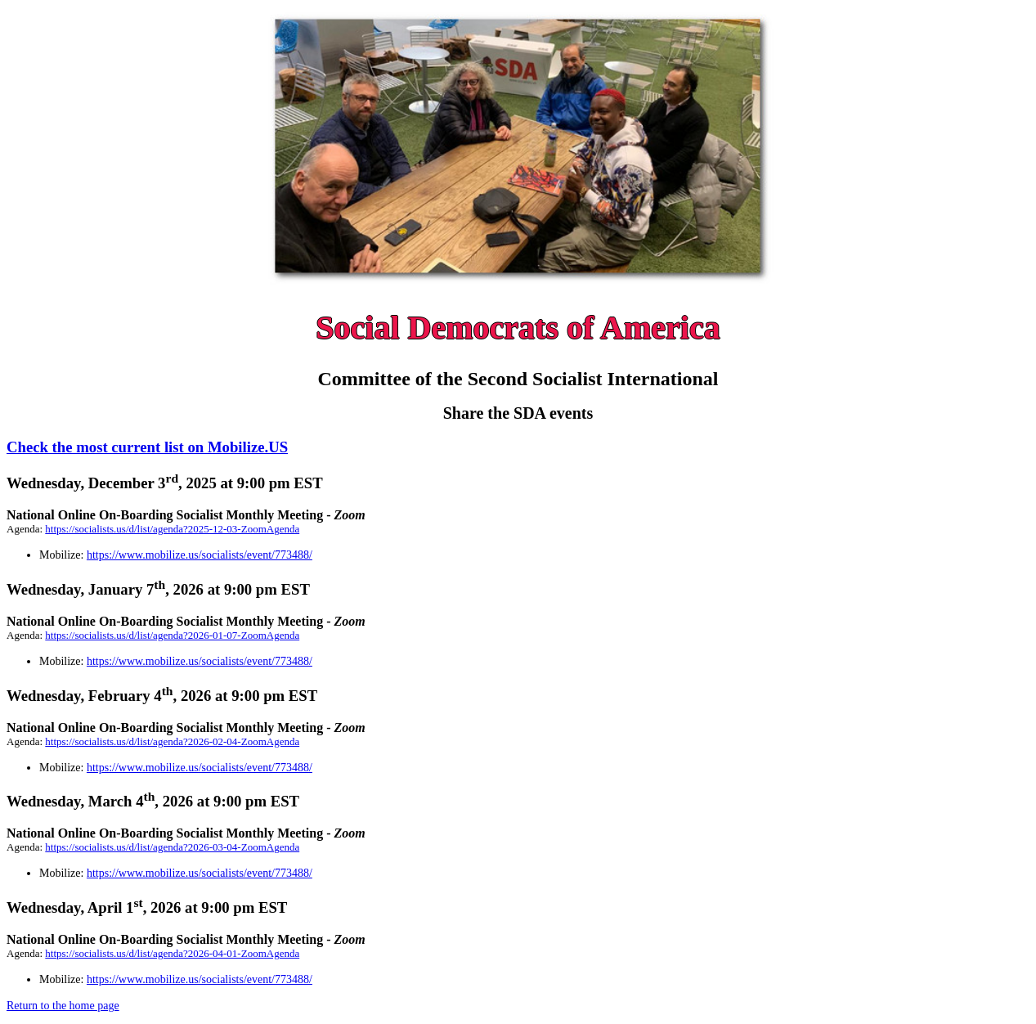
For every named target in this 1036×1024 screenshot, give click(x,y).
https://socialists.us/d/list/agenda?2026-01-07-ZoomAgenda (172, 635)
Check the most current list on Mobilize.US (147, 447)
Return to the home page (63, 1005)
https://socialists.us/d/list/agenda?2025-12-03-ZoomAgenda (172, 529)
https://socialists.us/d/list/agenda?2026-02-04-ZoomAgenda (172, 741)
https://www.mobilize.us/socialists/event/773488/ (199, 555)
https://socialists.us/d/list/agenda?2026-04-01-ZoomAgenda (172, 953)
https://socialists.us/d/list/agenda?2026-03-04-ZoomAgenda (172, 847)
